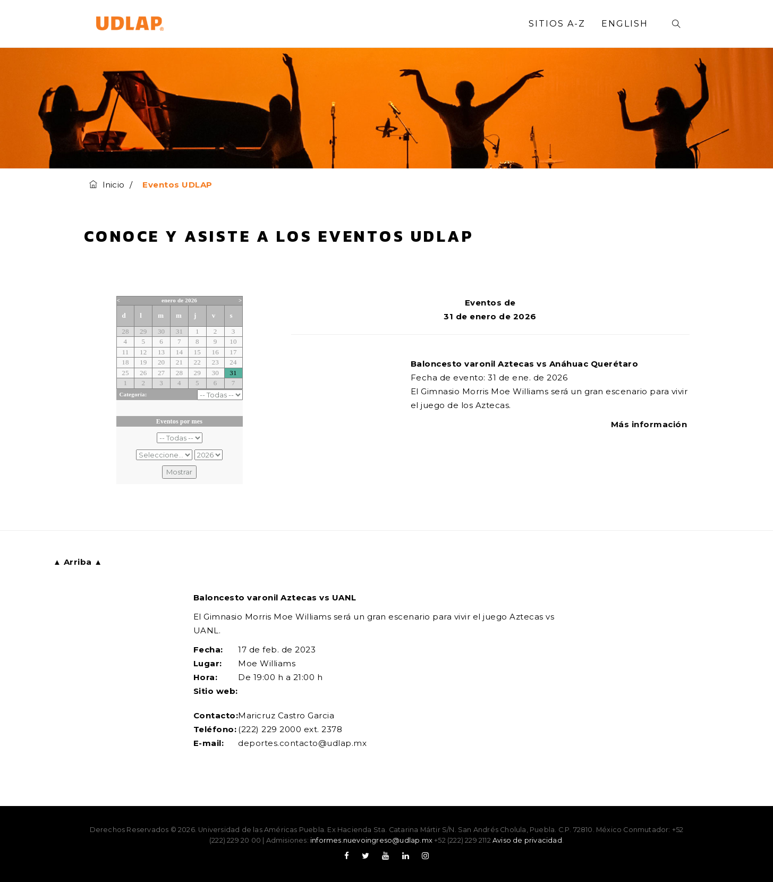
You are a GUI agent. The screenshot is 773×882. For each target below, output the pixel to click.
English (624, 24)
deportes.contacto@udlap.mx (302, 743)
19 (143, 362)
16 (214, 352)
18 (125, 362)
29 (143, 331)
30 (161, 331)
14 (179, 352)
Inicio (106, 185)
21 (179, 362)
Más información (650, 424)
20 (161, 362)
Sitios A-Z (557, 24)
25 (125, 373)
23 (214, 362)
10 (233, 341)
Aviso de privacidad (527, 840)
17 (233, 352)
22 (197, 362)
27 (161, 373)
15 (197, 352)
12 (143, 352)
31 (179, 331)
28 (125, 331)
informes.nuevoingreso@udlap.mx (371, 840)
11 (125, 352)
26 (143, 373)
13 (161, 352)
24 (233, 362)
